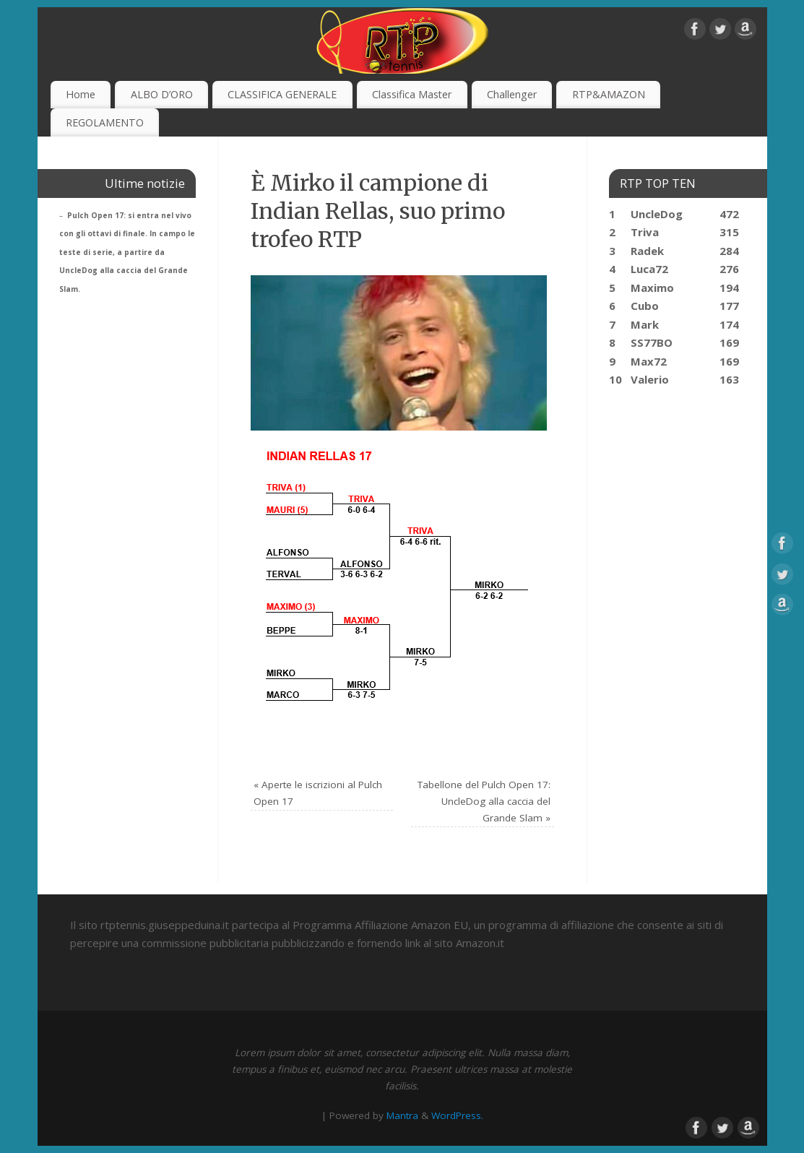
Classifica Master (411, 94)
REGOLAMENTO (105, 122)
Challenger (512, 94)
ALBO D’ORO (162, 94)
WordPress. (457, 1115)
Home (80, 94)
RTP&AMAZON (608, 94)
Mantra (402, 1115)
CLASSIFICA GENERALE (282, 94)
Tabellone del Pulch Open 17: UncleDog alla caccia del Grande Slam (484, 801)
